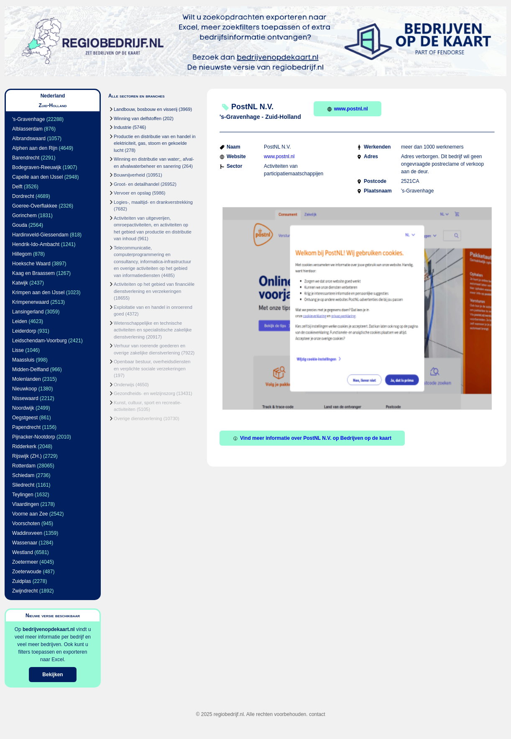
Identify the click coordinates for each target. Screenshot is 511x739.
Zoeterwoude (26, 572)
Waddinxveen (27, 533)
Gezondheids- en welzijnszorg (144, 393)
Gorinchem (24, 215)
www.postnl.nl (347, 109)
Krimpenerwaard (30, 302)
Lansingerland (27, 312)
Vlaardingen (25, 504)
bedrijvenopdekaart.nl (49, 629)
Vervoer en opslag (132, 192)
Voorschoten (26, 523)
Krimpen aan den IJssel (38, 292)
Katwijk (20, 283)
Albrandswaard (29, 138)
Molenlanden (26, 379)
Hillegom (22, 254)
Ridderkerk (24, 446)
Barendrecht (25, 158)
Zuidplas (21, 581)
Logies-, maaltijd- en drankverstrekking (153, 202)
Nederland (53, 96)
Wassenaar (24, 543)
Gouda (19, 225)
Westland (22, 552)
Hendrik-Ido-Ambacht (35, 244)
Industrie (122, 127)
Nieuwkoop (24, 389)
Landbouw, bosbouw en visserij (145, 109)
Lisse (18, 350)
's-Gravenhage (28, 119)
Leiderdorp (24, 331)
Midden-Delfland (30, 369)
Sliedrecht (23, 485)
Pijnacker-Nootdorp (33, 437)
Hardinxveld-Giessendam (40, 235)
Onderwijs (124, 384)
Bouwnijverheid (129, 174)
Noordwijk (23, 408)
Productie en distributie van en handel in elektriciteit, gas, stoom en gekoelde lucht (155, 143)
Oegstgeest (25, 418)
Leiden (19, 321)
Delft (17, 187)
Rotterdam (24, 466)
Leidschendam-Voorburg (39, 341)
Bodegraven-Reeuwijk (36, 167)
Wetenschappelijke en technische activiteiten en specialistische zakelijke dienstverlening (153, 330)
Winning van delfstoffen (137, 118)
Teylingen (22, 495)
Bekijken (52, 674)
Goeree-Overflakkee (34, 206)
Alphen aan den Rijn (34, 148)
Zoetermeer (25, 562)
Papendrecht (26, 427)
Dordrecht (23, 196)
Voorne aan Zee (30, 514)
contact (317, 714)
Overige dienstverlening (138, 418)
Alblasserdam (27, 129)
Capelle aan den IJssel (37, 177)
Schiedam (23, 475)
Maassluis (23, 360)
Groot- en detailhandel (136, 184)
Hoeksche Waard (31, 264)
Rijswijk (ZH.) (27, 456)
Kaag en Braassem (33, 273)
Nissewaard (25, 398)
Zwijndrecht (25, 591)
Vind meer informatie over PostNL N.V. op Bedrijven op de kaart (312, 438)
